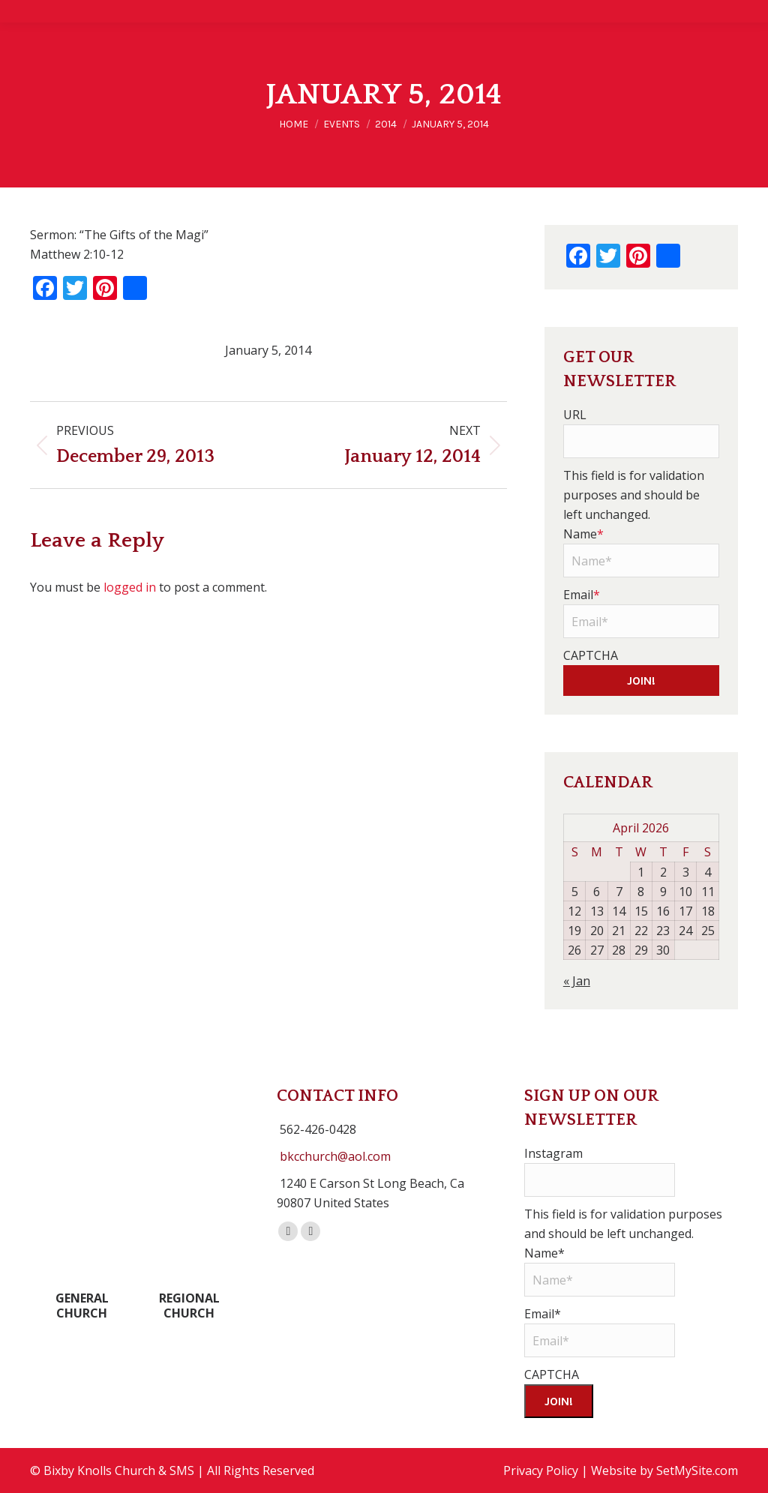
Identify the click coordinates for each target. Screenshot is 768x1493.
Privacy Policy (540, 1470)
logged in (130, 587)
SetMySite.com (697, 1470)
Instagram (553, 1153)
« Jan (576, 981)
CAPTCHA (590, 655)
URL (574, 414)
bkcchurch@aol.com (335, 1156)
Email (581, 594)
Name (583, 534)
